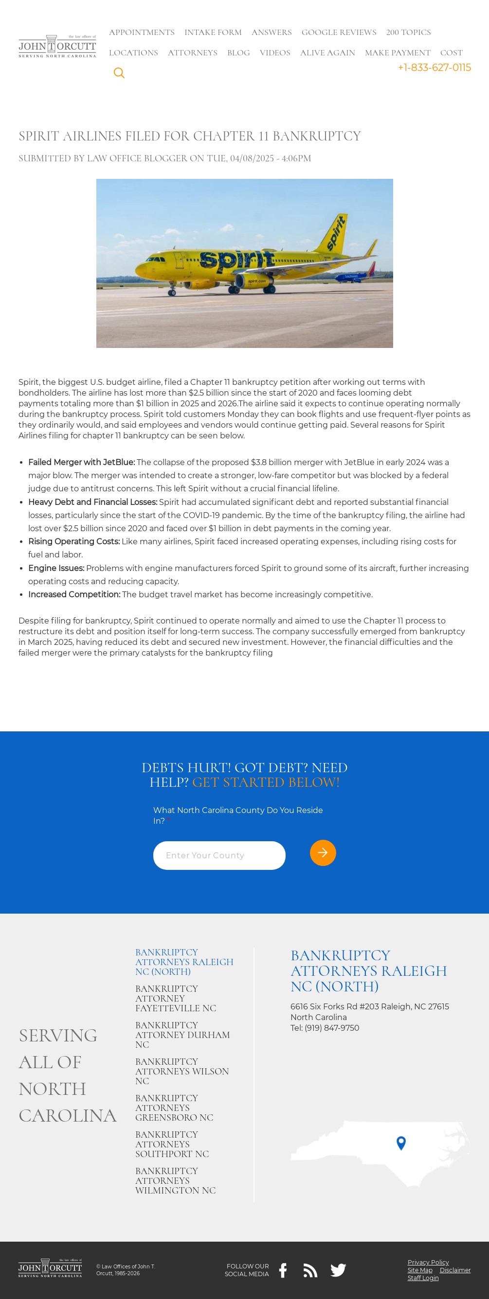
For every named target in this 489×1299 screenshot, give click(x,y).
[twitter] (338, 1271)
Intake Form (213, 32)
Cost (451, 52)
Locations (133, 52)
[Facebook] (283, 1271)
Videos (275, 52)
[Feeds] (311, 1271)
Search (122, 75)
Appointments (142, 32)
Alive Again (327, 52)
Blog (238, 52)
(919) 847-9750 (332, 1028)
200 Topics (408, 32)
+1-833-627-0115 (434, 67)
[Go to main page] (57, 47)
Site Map (420, 1270)
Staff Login (423, 1278)
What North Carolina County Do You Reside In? (238, 816)
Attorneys (192, 52)
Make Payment (398, 52)
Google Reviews (339, 32)
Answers (272, 32)
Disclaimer (455, 1270)
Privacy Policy (428, 1262)
